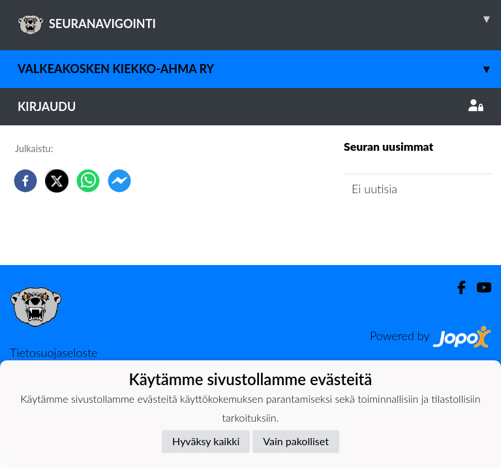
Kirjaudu (250, 106)
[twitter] (56, 181)
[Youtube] (478, 287)
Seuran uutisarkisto (401, 226)
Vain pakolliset (296, 441)
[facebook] (25, 181)
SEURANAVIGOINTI (259, 19)
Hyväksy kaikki (205, 441)
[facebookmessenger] (119, 181)
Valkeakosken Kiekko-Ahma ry (259, 68)
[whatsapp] (88, 181)
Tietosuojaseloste (53, 352)
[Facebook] (456, 287)
